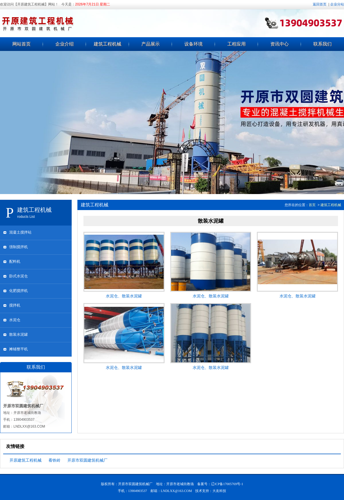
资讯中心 (279, 43)
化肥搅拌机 (18, 290)
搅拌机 (14, 305)
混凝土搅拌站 (20, 232)
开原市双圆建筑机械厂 (87, 460)
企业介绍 (64, 43)
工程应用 (236, 43)
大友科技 (219, 491)
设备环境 (193, 43)
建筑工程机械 (107, 43)
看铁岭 (54, 460)
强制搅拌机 (18, 247)
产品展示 (150, 43)
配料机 (14, 261)
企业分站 (337, 4)
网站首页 (21, 43)
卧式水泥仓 (18, 276)
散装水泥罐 (18, 334)
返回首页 (320, 4)
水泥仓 (14, 320)
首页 (312, 205)
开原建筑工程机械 (25, 460)
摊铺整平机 (18, 349)
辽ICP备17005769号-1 (227, 484)
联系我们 (322, 43)
